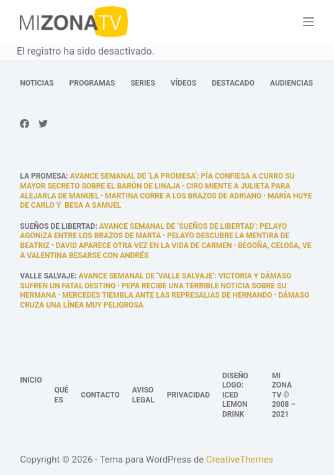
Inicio (31, 380)
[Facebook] (24, 123)
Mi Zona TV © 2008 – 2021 (284, 395)
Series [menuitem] (142, 83)
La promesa (43, 176)
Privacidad (188, 395)
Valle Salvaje (47, 276)
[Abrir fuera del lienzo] (308, 21)
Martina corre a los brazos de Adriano (183, 196)
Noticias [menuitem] (36, 83)
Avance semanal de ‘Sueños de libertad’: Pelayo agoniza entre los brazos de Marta (153, 231)
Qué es (61, 395)
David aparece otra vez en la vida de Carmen (144, 245)
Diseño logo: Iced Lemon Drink (235, 395)
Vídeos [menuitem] (184, 83)
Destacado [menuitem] (233, 83)
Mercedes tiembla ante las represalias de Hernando (167, 295)
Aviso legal (143, 395)
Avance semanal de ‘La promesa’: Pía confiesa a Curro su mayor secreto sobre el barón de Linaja (157, 181)
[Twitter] (43, 123)
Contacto (100, 395)
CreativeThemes (240, 459)
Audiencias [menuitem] (291, 83)
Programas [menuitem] (92, 83)
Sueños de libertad (57, 226)
